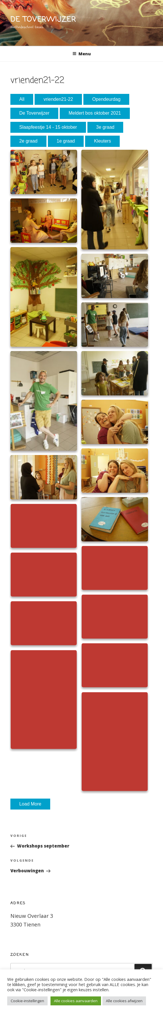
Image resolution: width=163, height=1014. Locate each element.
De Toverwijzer (34, 113)
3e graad (105, 127)
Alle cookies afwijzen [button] (124, 1000)
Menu (81, 53)
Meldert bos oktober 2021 (95, 113)
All (22, 99)
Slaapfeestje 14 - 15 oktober (48, 127)
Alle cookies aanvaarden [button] (76, 1000)
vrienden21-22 (58, 99)
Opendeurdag (106, 99)
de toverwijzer (43, 19)
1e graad (66, 141)
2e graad (28, 141)
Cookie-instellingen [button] (27, 1000)
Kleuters (102, 141)
